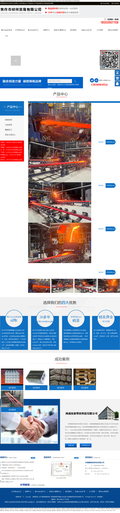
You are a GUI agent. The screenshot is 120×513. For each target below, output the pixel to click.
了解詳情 (100, 142)
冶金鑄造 (8, 125)
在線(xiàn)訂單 (86, 30)
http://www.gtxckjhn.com (103, 474)
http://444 (83, 510)
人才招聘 (100, 30)
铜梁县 (54, 510)
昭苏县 (39, 510)
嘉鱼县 (72, 508)
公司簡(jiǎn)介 (20, 30)
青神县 (7, 510)
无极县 (2, 508)
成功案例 (73, 30)
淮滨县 (63, 510)
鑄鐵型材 (8, 120)
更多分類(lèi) (10, 135)
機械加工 (8, 130)
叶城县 (26, 510)
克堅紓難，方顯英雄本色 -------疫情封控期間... (14, 467)
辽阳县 (58, 508)
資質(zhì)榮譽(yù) (60, 30)
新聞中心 (46, 30)
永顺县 (63, 508)
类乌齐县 (52, 508)
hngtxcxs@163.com (98, 471)
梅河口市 (87, 508)
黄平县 (12, 510)
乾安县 (12, 508)
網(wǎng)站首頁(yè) (6, 31)
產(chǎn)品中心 (33, 30)
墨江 (30, 510)
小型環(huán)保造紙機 (37, 485)
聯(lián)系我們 (115, 3)
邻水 (83, 508)
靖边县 (44, 510)
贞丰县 (36, 508)
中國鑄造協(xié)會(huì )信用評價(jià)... (12, 465)
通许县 (117, 508)
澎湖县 (68, 508)
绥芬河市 (69, 510)
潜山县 (21, 508)
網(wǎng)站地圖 (105, 3)
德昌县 (49, 510)
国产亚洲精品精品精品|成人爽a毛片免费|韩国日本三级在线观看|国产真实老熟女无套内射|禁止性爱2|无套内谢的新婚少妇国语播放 (40, 1)
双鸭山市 (46, 508)
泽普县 (31, 508)
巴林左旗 (78, 508)
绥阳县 (59, 510)
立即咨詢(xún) (110, 142)
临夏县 (34, 510)
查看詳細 (71, 445)
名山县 (41, 508)
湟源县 (112, 508)
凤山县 (93, 508)
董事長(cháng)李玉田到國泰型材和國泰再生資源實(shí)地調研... (18, 462)
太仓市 (26, 508)
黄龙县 (78, 510)
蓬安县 (108, 508)
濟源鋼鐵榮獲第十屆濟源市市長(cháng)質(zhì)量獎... (15, 476)
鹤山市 (7, 508)
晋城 (73, 510)
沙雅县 (21, 510)
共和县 (16, 510)
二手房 (98, 508)
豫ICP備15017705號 (63, 499)
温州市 (16, 508)
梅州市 (2, 510)
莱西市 (103, 508)
